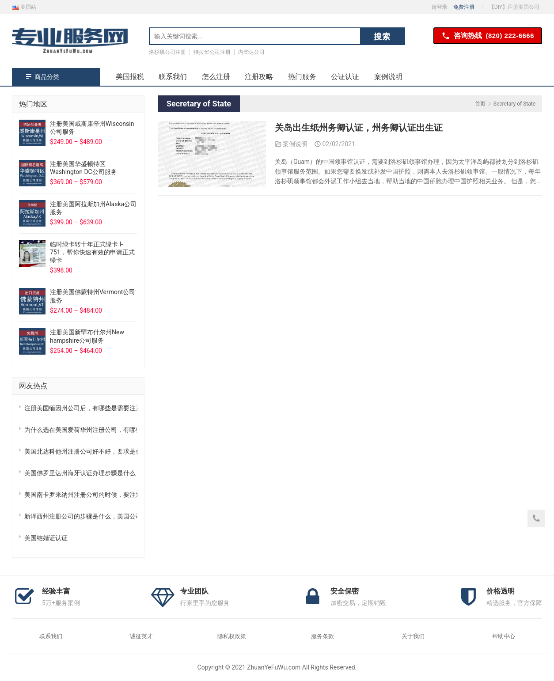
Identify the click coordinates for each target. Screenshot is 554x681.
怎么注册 (216, 76)
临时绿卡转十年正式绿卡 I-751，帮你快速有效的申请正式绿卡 (92, 252)
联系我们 (173, 76)
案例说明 (388, 76)
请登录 (440, 7)
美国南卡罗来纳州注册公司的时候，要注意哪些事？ (80, 494)
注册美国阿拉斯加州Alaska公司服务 (93, 208)
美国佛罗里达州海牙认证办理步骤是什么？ (80, 473)
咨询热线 (487, 36)
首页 (480, 104)
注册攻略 (259, 76)
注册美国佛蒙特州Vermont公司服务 (92, 295)
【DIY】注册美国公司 (514, 7)
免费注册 (463, 7)
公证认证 (345, 76)
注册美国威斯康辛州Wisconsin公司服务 (92, 127)
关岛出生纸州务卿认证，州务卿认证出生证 (359, 128)
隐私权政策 (231, 636)
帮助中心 (503, 636)
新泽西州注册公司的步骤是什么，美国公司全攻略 (80, 516)
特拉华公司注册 (212, 52)
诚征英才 (141, 636)
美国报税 (130, 76)
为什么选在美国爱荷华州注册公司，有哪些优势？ (80, 429)
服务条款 (322, 636)
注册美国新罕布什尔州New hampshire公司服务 (87, 336)
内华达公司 (251, 52)
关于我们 (413, 636)
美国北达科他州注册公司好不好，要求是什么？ (80, 451)
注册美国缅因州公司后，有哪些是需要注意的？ (80, 408)
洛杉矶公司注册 (167, 52)
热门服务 (302, 76)
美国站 (24, 7)
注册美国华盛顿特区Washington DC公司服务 (83, 167)
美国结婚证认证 (46, 537)
